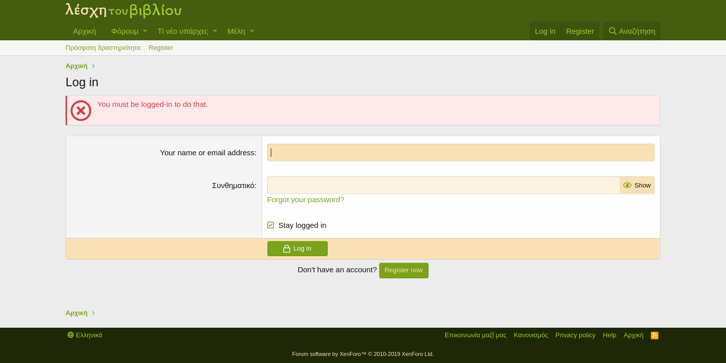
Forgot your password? (305, 199)
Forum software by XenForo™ (363, 354)
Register (161, 47)
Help (610, 335)
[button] (145, 31)
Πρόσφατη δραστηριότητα (103, 47)
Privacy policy (575, 335)
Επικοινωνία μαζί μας (476, 335)
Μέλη (236, 31)
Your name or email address (207, 152)
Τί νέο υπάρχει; (182, 31)
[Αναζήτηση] (631, 31)
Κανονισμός (531, 335)
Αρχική (84, 31)
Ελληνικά (85, 335)
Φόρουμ (125, 31)
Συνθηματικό (233, 185)
